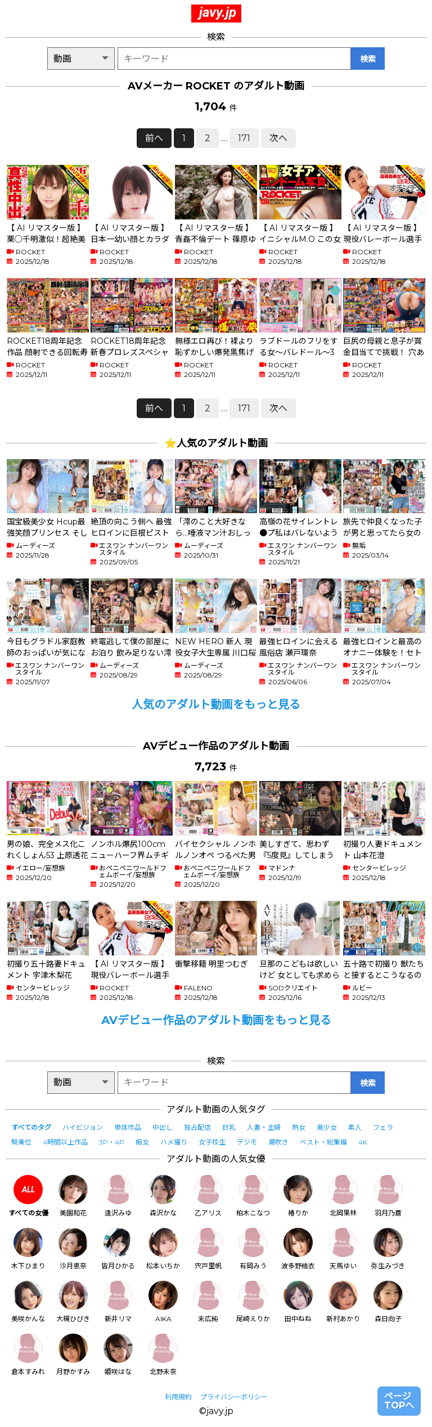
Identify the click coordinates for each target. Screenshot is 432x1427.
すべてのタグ (31, 1127)
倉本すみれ (28, 1355)
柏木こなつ (253, 1196)
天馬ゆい (343, 1249)
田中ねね (298, 1302)
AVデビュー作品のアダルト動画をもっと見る (216, 1020)
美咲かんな (28, 1302)
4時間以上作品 (65, 1142)
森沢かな (163, 1196)
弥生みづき (388, 1249)
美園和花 (73, 1196)
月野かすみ (73, 1355)
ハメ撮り (173, 1142)
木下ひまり (28, 1249)
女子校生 (212, 1142)
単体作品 (127, 1127)
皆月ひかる (118, 1249)
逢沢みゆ (118, 1196)
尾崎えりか (253, 1302)
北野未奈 (163, 1355)
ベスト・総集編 (323, 1142)
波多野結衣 (298, 1249)
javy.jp (217, 12)
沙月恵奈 (73, 1249)
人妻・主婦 (264, 1127)
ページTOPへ (399, 1401)
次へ (278, 138)
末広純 (208, 1302)
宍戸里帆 (208, 1249)
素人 (355, 1127)
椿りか (298, 1196)
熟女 (298, 1127)
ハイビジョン (82, 1127)
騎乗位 (21, 1142)
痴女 (142, 1142)
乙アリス (208, 1196)
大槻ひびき (73, 1302)
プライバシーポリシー (234, 1397)
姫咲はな (118, 1355)
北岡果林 (343, 1196)
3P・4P (111, 1142)
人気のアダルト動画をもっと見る (216, 704)
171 (244, 138)
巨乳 (229, 1127)
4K (362, 1142)
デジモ (247, 1142)
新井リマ (118, 1302)
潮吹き (278, 1142)
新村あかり (343, 1302)
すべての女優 (28, 1196)
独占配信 (197, 1127)
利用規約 (178, 1397)
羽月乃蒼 (388, 1196)
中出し (162, 1127)
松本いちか (163, 1249)
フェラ (383, 1127)
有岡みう (253, 1249)
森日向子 (388, 1302)
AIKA (163, 1302)
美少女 (327, 1127)
